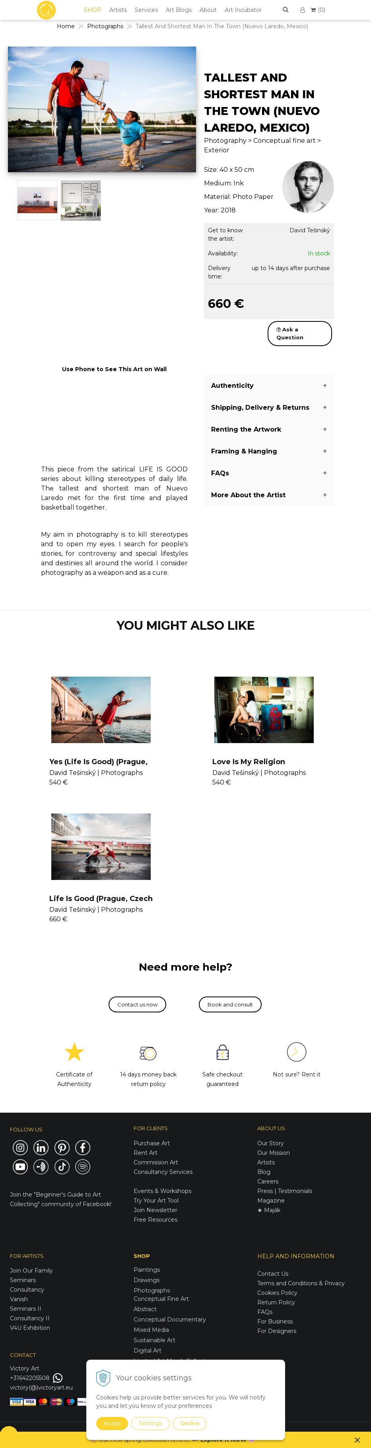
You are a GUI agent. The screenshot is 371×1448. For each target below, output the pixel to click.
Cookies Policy (277, 1292)
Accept (112, 1423)
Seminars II (25, 1308)
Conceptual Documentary (170, 1319)
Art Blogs (179, 10)
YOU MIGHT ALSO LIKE (186, 625)
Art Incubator (243, 10)
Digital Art (147, 1350)
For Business (275, 1321)
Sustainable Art (154, 1340)
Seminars (23, 1280)
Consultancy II (30, 1318)
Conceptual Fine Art (161, 1298)
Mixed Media (151, 1329)
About (208, 10)
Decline (190, 1423)
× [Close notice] (357, 1439)
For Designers (276, 1331)
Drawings (146, 1280)
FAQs (264, 1312)
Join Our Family (31, 1270)
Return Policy (276, 1302)
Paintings (147, 1269)
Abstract (145, 1309)
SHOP (92, 10)
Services (146, 10)
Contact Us (272, 1273)
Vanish (19, 1299)
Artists (118, 10)
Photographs (152, 1290)
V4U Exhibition (30, 1327)
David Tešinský (309, 230)
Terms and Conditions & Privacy (301, 1283)
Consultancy (27, 1289)
